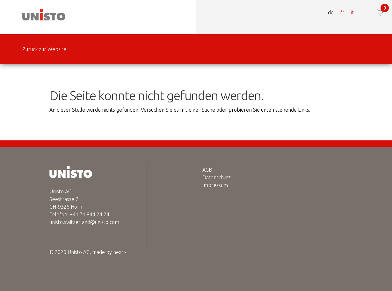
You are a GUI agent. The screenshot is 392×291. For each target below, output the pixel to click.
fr (342, 12)
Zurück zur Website (44, 49)
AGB (207, 170)
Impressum (215, 185)
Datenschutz (216, 177)
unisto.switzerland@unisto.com (84, 222)
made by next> (109, 252)
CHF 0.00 (385, 9)
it (352, 12)
